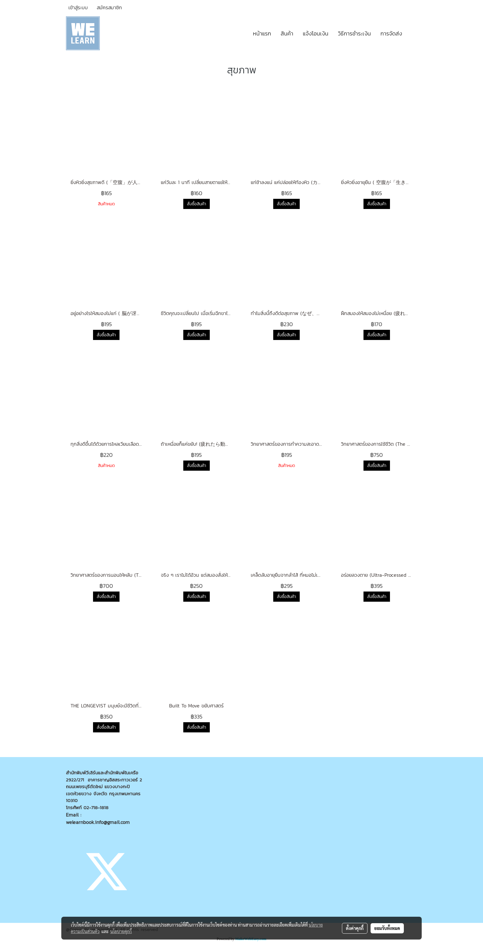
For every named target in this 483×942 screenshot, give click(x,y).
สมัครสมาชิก (109, 7)
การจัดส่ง (391, 33)
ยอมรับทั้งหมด (387, 928)
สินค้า (287, 33)
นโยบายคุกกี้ (121, 931)
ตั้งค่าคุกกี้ (354, 928)
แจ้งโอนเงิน (315, 33)
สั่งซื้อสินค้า (196, 204)
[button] (412, 33)
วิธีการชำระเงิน (354, 33)
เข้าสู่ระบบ (78, 7)
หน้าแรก (262, 33)
